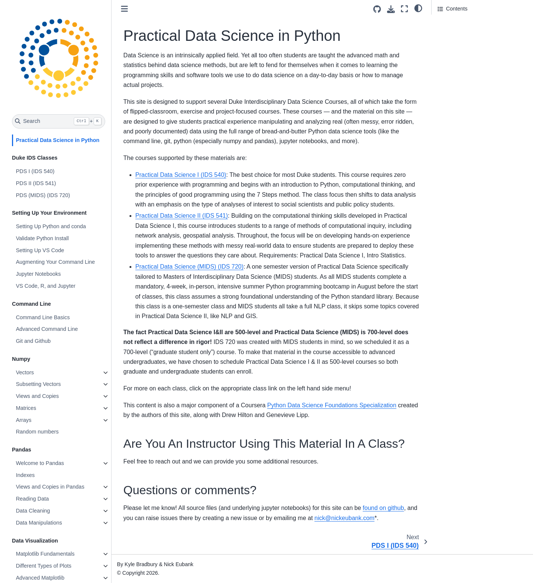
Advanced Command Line (47, 329)
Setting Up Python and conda (51, 226)
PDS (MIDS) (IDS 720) (43, 195)
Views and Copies (37, 396)
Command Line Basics (43, 317)
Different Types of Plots (43, 566)
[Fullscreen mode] (404, 8)
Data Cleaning (33, 511)
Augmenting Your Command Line (55, 262)
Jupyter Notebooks (38, 274)
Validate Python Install (42, 238)
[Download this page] (391, 9)
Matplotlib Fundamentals (45, 554)
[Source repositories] (377, 9)
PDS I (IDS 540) (35, 171)
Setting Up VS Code (40, 250)
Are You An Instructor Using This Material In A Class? (476, 27)
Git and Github (33, 341)
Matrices (26, 408)
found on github (383, 508)
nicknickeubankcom (344, 518)
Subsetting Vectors (38, 384)
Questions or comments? (467, 42)
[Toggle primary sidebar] (124, 8)
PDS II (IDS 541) (36, 183)
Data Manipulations (39, 523)
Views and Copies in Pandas (50, 487)
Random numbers (37, 432)
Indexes (25, 475)
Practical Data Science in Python (57, 140)
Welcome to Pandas (40, 463)
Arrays (23, 420)
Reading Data (32, 499)
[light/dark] (418, 7)
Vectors (25, 372)
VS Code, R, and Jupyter (45, 286)
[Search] (58, 121)
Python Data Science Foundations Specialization (331, 405)
